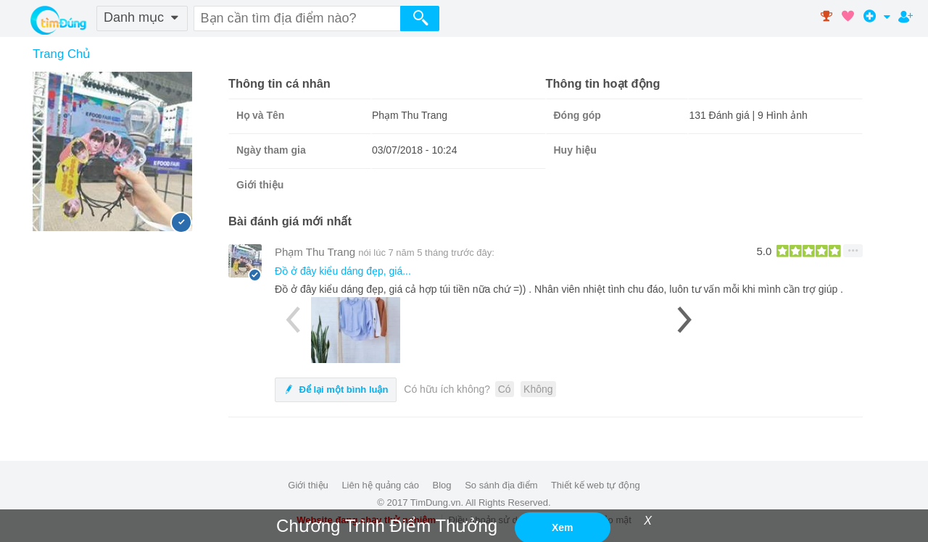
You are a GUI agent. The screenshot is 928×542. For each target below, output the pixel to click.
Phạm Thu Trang (315, 252)
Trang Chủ (61, 54)
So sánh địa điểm (501, 485)
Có (504, 389)
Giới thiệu (308, 485)
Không (537, 389)
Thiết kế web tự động (595, 485)
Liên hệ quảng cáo (380, 485)
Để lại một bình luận (335, 389)
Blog (442, 485)
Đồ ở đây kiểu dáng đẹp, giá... (343, 271)
